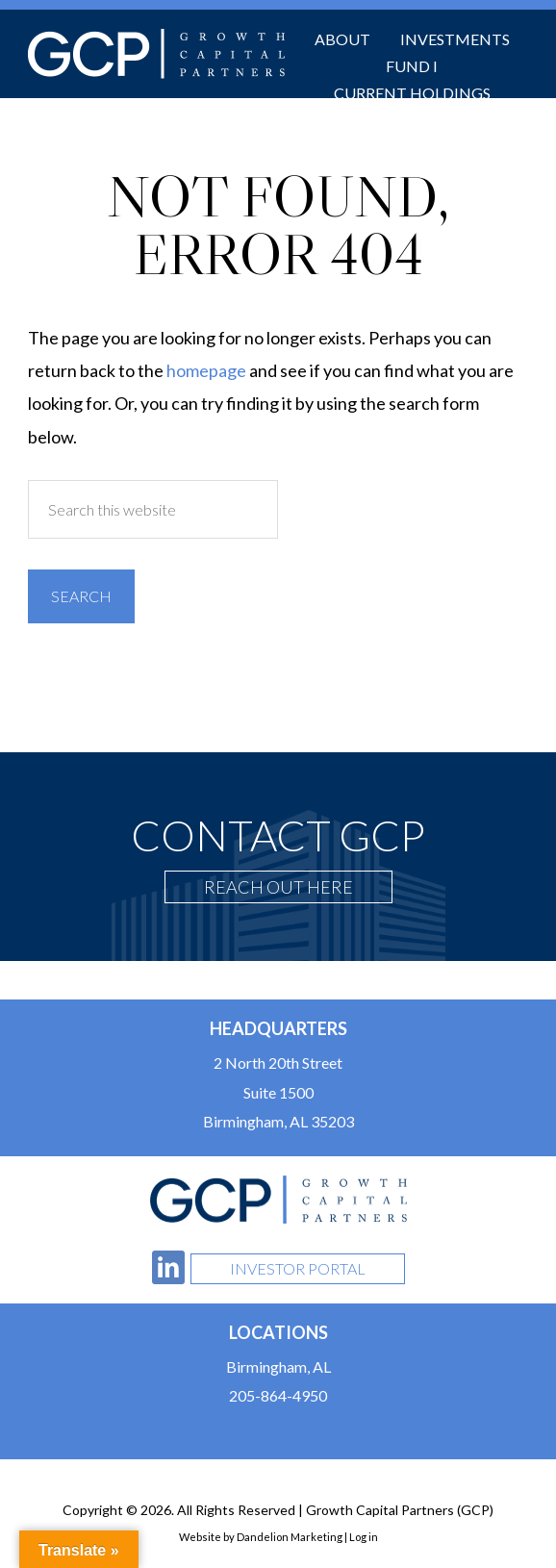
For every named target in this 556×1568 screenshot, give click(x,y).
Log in (363, 1536)
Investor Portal (298, 1268)
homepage (206, 370)
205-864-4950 (278, 1395)
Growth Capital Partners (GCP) (156, 54)
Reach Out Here (278, 887)
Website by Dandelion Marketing (260, 1536)
